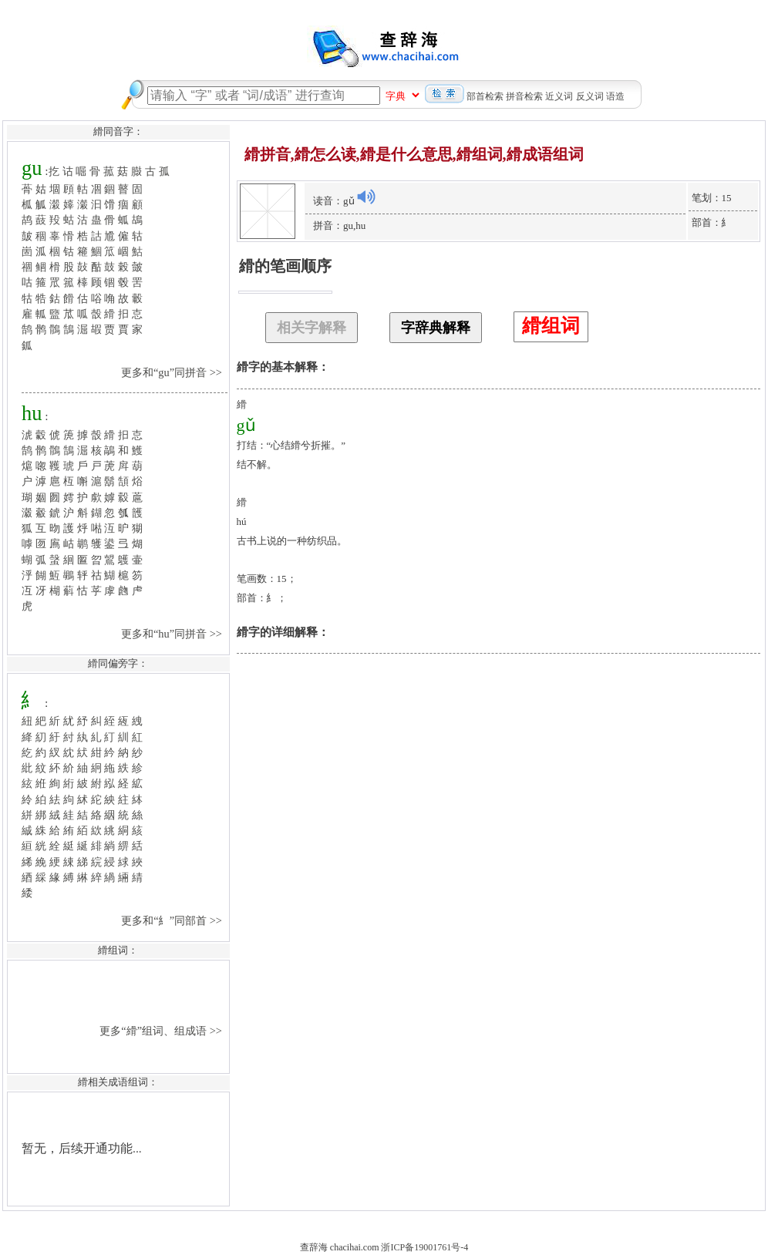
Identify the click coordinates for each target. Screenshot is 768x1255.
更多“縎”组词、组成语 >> (161, 1031)
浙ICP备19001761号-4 (424, 1247)
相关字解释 (311, 327)
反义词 (590, 96)
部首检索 (485, 96)
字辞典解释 (435, 327)
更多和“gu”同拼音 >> (173, 372)
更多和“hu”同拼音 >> (173, 634)
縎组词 (551, 325)
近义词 (559, 96)
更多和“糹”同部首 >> (172, 920)
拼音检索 (524, 96)
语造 (615, 96)
